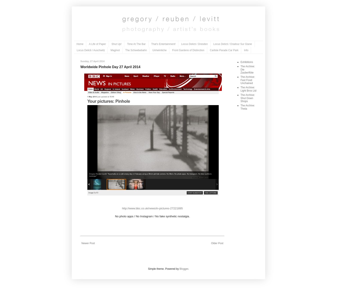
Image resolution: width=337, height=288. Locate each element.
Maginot (115, 50)
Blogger (183, 268)
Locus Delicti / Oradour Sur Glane (232, 44)
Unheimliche (159, 50)
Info (246, 50)
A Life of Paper (97, 44)
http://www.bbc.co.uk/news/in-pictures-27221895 (152, 208)
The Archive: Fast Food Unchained (247, 80)
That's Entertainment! (163, 44)
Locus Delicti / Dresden (194, 44)
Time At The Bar (136, 44)
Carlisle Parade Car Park (224, 50)
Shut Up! (117, 44)
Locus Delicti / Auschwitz (91, 50)
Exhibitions (246, 62)
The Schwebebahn (136, 50)
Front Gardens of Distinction (188, 50)
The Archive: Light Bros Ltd (248, 89)
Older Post (217, 243)
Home (80, 44)
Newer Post (88, 243)
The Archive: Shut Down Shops (247, 98)
